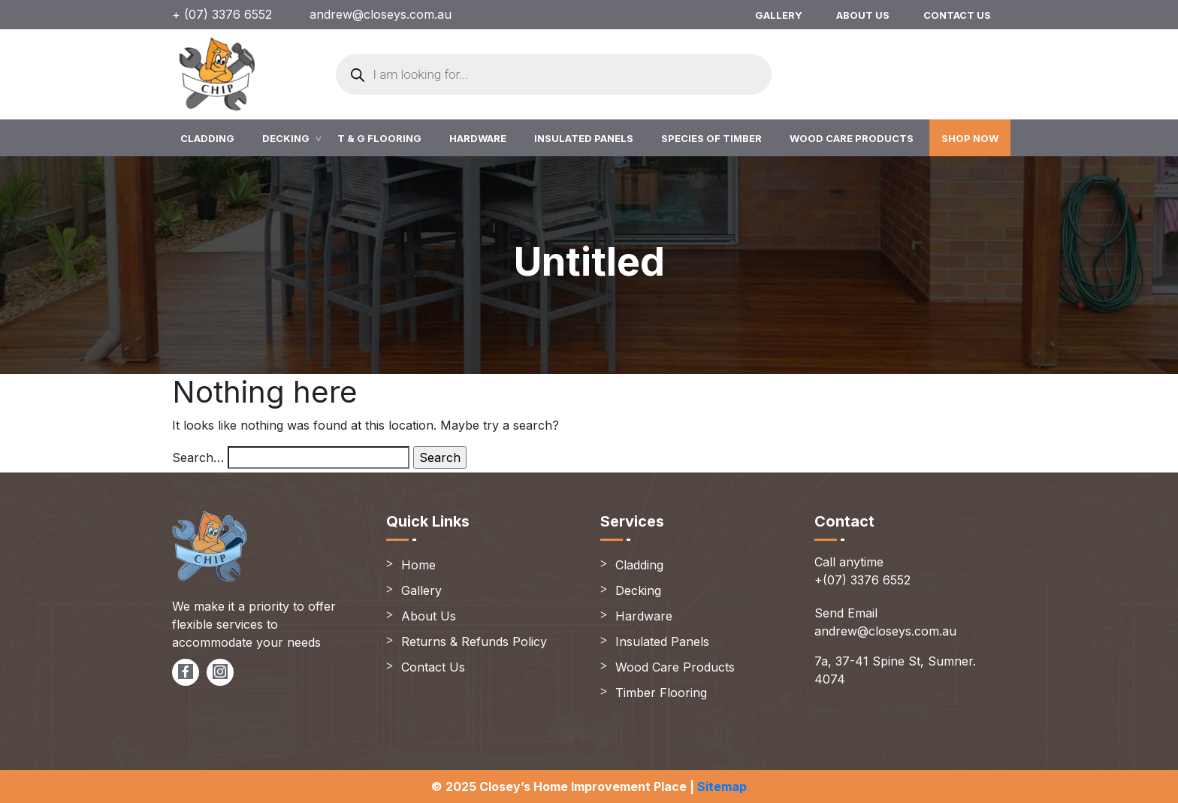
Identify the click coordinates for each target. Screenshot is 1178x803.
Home (418, 564)
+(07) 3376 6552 (862, 579)
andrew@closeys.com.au (381, 14)
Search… (198, 457)
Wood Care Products (852, 138)
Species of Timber (711, 138)
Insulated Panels (583, 138)
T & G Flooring (379, 138)
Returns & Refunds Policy (474, 641)
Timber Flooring (661, 692)
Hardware (477, 138)
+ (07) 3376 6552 (222, 14)
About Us (863, 15)
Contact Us (957, 15)
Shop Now (969, 138)
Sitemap (722, 786)
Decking (286, 138)
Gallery (778, 15)
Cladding (207, 138)
